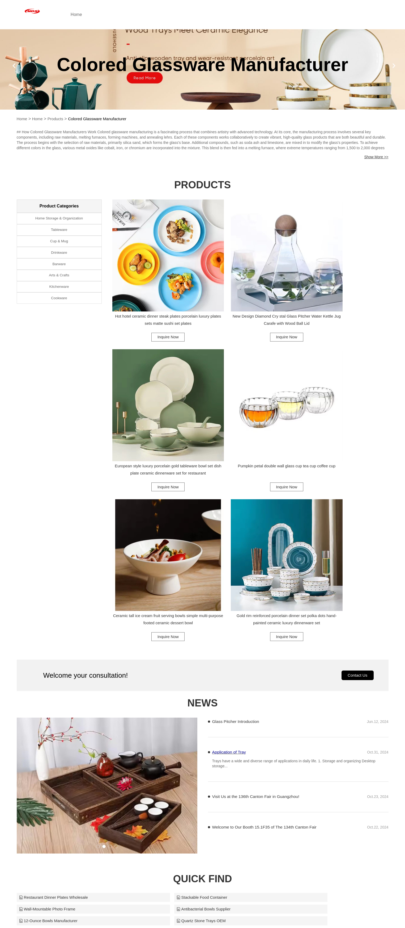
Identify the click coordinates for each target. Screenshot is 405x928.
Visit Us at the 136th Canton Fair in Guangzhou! (257, 601)
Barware (59, 273)
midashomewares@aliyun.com (254, 913)
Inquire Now (154, 310)
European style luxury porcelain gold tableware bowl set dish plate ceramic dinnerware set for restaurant (346, 295)
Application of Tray (229, 556)
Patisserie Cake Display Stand (301, 750)
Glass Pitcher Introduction (236, 525)
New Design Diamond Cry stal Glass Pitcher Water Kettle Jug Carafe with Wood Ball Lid (250, 294)
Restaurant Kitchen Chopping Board (55, 750)
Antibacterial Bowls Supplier (48, 714)
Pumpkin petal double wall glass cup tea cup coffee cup (155, 420)
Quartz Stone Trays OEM (296, 714)
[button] (98, 650)
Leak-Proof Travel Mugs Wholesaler (55, 738)
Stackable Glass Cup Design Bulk (304, 726)
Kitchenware (59, 299)
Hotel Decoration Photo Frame (175, 750)
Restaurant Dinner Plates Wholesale (56, 702)
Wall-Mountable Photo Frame (300, 702)
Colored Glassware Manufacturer (102, 118)
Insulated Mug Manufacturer (48, 726)
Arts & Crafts (59, 286)
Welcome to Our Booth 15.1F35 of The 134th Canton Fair (266, 632)
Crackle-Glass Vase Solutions (175, 726)
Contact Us (356, 479)
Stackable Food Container (171, 702)
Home (98, 14)
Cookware (59, 312)
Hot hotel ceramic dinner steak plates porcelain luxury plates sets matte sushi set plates (154, 295)
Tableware (59, 233)
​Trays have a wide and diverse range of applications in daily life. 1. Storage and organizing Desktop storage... (294, 568)
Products (57, 118)
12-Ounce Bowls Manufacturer (175, 714)
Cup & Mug (59, 246)
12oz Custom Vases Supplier (300, 738)
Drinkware (59, 259)
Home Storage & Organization (59, 219)
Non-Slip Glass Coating (169, 738)
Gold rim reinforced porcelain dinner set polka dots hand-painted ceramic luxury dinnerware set (346, 421)
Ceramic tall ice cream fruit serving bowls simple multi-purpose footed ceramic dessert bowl (250, 421)
